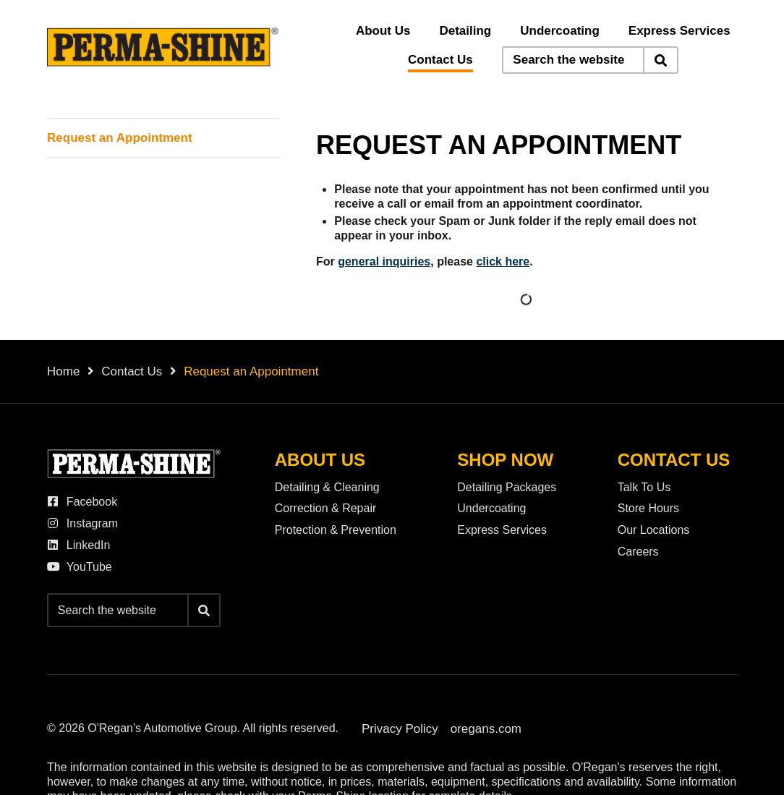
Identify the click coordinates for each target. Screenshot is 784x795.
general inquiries (384, 261)
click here (502, 261)
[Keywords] (573, 60)
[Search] (660, 60)
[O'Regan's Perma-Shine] (162, 47)
